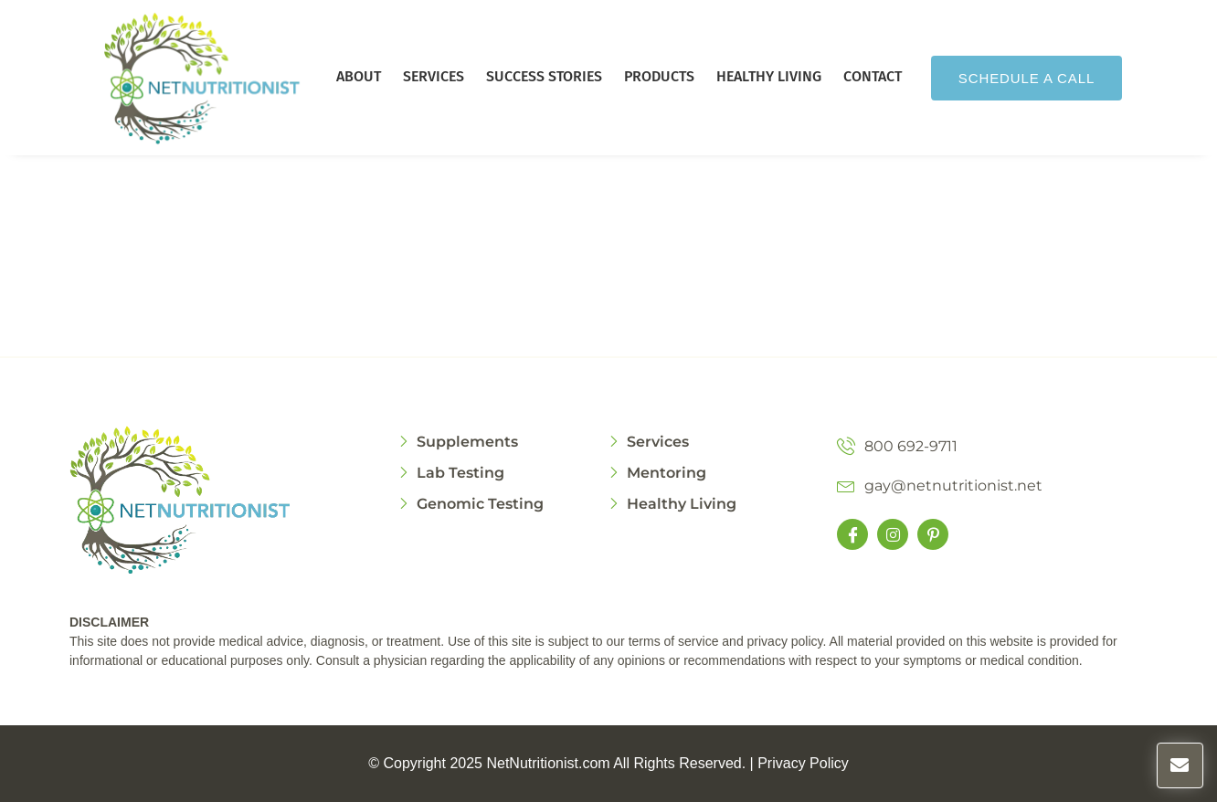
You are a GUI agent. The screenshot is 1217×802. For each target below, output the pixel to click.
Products (659, 76)
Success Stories (544, 76)
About (358, 76)
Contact (872, 76)
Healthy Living (768, 76)
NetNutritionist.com (547, 763)
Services (433, 76)
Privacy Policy (803, 763)
